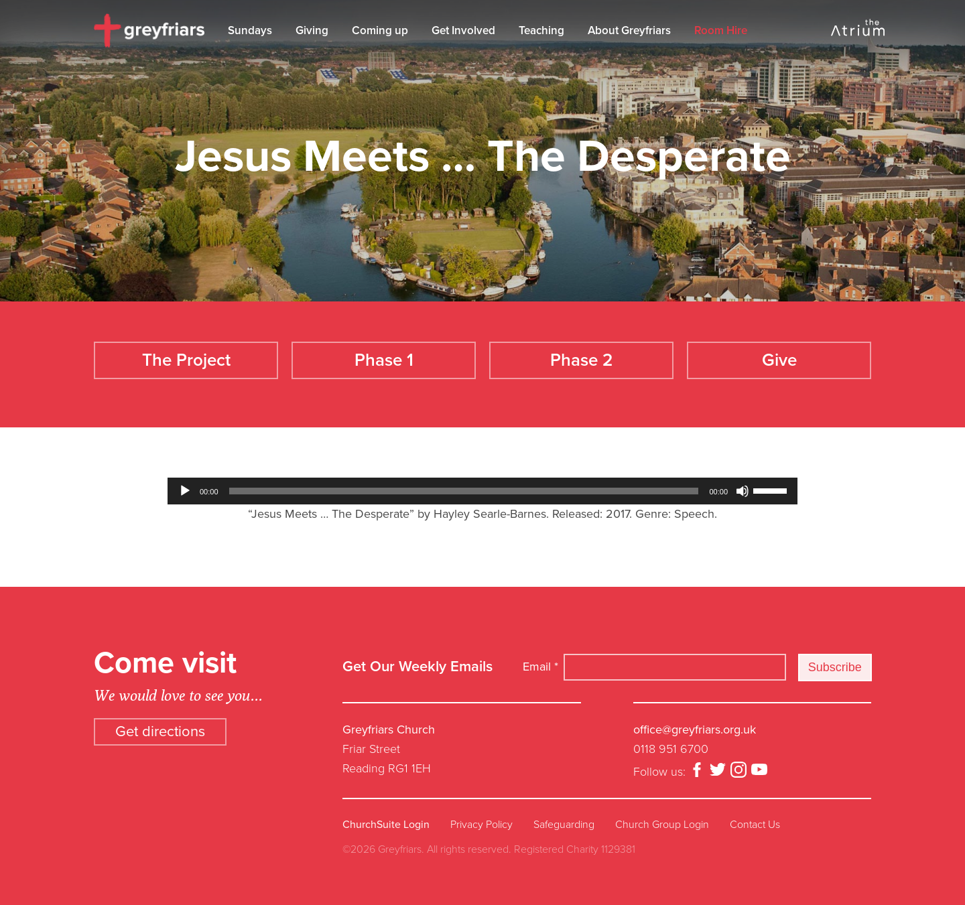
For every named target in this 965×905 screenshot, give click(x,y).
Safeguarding (563, 817)
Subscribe (835, 660)
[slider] (464, 483)
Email (540, 658)
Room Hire (724, 31)
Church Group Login (662, 817)
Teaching (545, 31)
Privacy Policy (481, 817)
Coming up (383, 31)
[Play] (185, 483)
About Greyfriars (632, 31)
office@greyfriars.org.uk (694, 722)
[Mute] (742, 483)
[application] (482, 483)
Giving (315, 31)
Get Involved (467, 31)
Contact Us (755, 817)
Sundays (253, 31)
